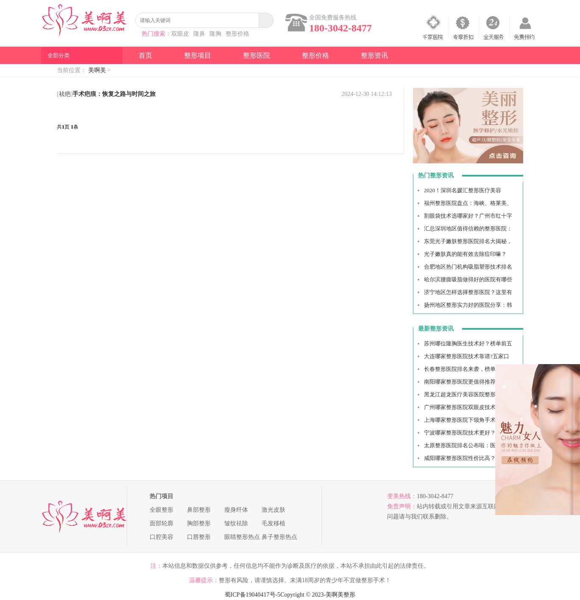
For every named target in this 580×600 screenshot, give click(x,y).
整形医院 (256, 55)
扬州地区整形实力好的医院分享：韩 (468, 305)
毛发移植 (273, 523)
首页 (145, 55)
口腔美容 (161, 537)
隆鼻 (199, 34)
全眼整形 (161, 510)
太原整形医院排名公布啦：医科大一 (468, 445)
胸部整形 (199, 523)
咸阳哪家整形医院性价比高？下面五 (468, 458)
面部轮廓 (161, 523)
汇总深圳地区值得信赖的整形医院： (468, 228)
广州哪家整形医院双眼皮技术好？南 (468, 407)
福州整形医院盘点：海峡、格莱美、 (468, 203)
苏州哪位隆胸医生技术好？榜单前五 (468, 343)
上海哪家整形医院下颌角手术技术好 (468, 420)
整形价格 (237, 34)
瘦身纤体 (236, 510)
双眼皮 (180, 34)
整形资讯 (374, 55)
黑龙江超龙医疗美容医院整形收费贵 (468, 394)
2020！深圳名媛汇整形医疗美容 (462, 190)
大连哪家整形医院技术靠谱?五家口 (466, 356)
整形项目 (197, 55)
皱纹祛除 (236, 523)
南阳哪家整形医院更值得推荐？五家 (468, 382)
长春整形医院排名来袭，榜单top (463, 369)
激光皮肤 (273, 510)
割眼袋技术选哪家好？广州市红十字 (468, 216)
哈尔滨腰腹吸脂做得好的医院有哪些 (468, 279)
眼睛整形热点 (242, 537)
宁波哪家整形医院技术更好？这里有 (468, 432)
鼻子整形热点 (279, 537)
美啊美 (97, 70)
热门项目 (161, 496)
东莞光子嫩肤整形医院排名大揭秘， (468, 241)
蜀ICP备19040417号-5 (252, 595)
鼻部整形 (199, 510)
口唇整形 (199, 537)
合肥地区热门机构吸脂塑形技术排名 (468, 267)
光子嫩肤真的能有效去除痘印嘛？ (465, 254)
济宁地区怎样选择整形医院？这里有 (468, 292)
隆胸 (215, 34)
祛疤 (65, 94)
